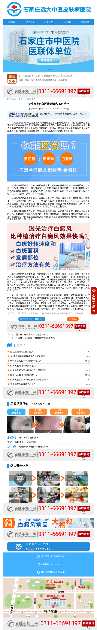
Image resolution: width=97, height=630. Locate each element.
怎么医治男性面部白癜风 (21, 352)
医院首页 (12, 22)
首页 (20, 99)
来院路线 (85, 22)
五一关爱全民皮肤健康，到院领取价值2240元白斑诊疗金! (45, 77)
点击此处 (15, 116)
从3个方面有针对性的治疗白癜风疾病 (27, 356)
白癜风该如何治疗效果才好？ (24, 366)
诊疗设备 (67, 22)
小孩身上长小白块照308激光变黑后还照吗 (35, 338)
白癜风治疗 (30, 99)
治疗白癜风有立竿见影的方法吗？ (26, 361)
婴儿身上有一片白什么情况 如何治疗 (33, 334)
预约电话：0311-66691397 (32, 319)
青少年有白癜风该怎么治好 (23, 384)
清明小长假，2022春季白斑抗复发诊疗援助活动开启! (43, 82)
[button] (46, 69)
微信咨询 (73, 319)
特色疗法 (30, 22)
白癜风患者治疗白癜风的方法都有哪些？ (29, 370)
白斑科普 (48, 22)
